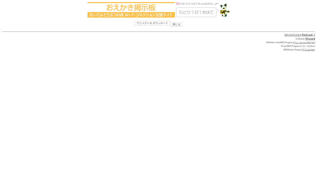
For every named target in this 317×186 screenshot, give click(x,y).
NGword (310, 38)
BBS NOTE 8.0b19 (292, 35)
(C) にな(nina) (308, 50)
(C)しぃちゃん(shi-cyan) (304, 42)
